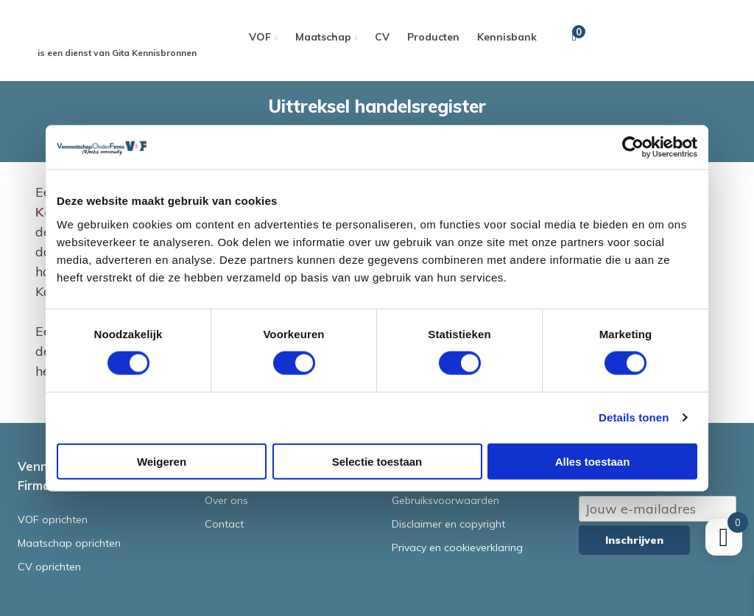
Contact (224, 524)
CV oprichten (49, 566)
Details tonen (634, 417)
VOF (260, 36)
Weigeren (161, 461)
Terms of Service (620, 579)
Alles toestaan (592, 461)
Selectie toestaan (377, 461)
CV (382, 36)
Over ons (226, 500)
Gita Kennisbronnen (154, 52)
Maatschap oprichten (69, 543)
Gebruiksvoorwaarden (445, 500)
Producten (433, 36)
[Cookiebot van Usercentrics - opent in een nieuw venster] (632, 147)
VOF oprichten (53, 519)
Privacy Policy (610, 579)
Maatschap (323, 36)
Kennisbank (507, 36)
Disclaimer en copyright (448, 524)
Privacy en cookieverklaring (457, 547)
